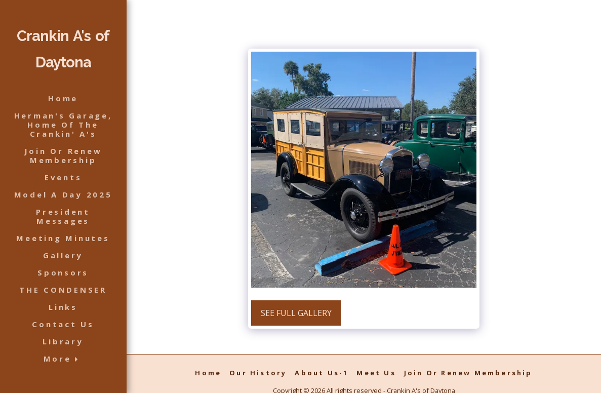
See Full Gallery (296, 313)
